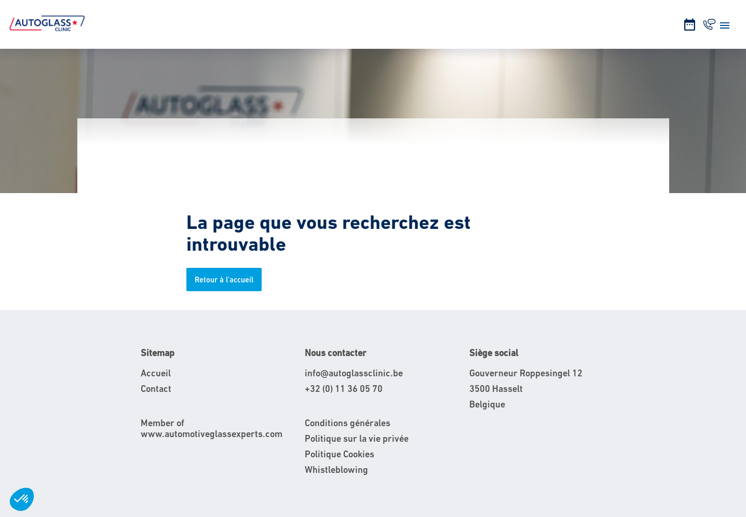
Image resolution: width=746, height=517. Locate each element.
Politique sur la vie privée (357, 438)
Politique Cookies (339, 453)
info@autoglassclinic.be (354, 373)
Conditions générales (347, 422)
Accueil (156, 373)
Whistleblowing (336, 469)
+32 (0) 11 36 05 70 (344, 388)
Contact (156, 388)
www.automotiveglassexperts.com (211, 433)
